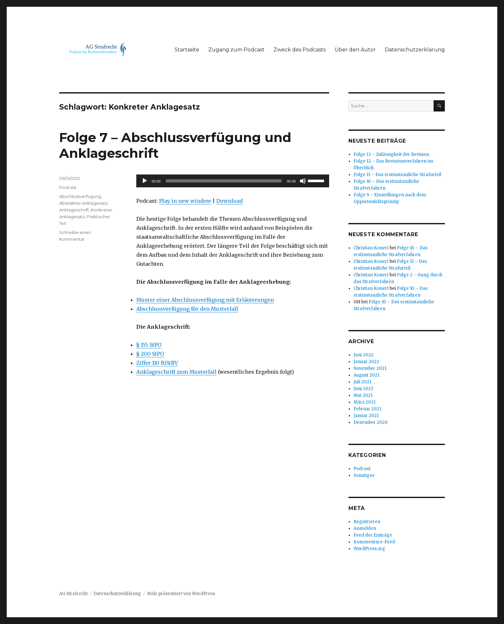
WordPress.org (369, 548)
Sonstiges (364, 475)
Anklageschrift (74, 209)
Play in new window (185, 201)
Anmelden (365, 528)
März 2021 (364, 402)
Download (229, 201)
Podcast (67, 187)
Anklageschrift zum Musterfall (176, 372)
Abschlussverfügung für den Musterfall (187, 309)
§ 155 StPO (148, 345)
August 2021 (366, 375)
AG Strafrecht (73, 593)
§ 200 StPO (150, 354)
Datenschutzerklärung (415, 50)
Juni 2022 (364, 355)
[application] (232, 180)
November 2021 (370, 368)
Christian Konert (371, 248)
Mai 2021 (363, 395)
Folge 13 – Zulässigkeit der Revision (391, 154)
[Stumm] (303, 181)
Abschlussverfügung (80, 196)
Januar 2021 (366, 415)
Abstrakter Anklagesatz (83, 203)
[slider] (224, 181)
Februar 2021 (367, 409)
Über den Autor (355, 50)
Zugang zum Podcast (236, 50)
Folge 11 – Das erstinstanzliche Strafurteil (397, 174)
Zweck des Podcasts (300, 50)
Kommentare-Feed (374, 542)
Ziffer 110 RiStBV (157, 363)
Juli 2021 (362, 382)
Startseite (187, 50)
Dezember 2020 (371, 422)
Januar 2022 (366, 361)
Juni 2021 (363, 388)
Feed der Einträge (373, 535)
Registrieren (367, 521)
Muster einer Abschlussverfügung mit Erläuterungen (205, 300)
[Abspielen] (144, 181)
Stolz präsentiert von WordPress (181, 593)
